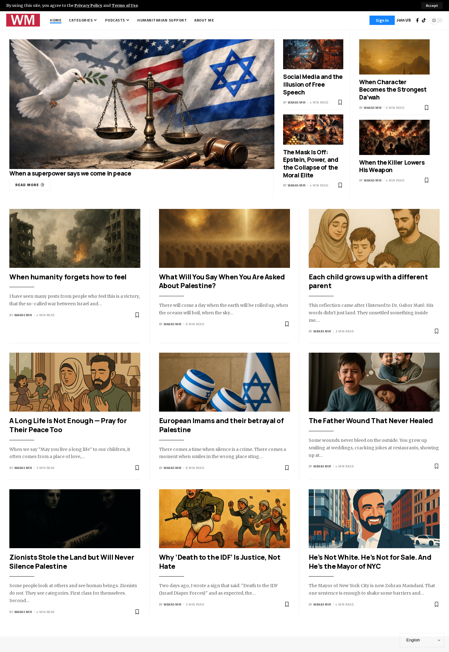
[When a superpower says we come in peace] (30, 185)
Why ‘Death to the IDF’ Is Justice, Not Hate (219, 562)
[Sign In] (382, 20)
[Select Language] (422, 640)
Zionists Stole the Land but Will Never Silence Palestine (71, 562)
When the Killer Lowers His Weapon (391, 166)
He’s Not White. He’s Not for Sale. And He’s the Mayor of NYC (370, 562)
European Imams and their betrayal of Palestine (221, 425)
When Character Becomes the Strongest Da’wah (393, 89)
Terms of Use (126, 5)
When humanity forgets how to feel (68, 277)
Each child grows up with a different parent (368, 281)
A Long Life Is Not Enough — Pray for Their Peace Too (68, 425)
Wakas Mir (297, 102)
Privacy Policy (89, 5)
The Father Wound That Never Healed (371, 421)
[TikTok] (423, 20)
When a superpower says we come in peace (70, 173)
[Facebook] (417, 20)
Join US (403, 20)
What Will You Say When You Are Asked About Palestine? (222, 281)
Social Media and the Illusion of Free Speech (313, 84)
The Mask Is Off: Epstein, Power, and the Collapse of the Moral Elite (310, 163)
